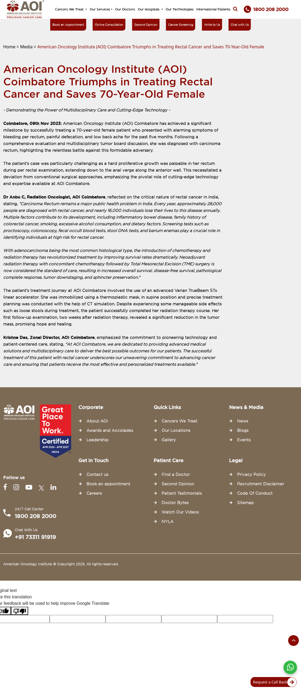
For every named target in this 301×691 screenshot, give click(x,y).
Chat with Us (240, 24)
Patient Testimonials (182, 493)
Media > (28, 47)
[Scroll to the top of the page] (293, 640)
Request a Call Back (273, 682)
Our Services (100, 9)
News (242, 421)
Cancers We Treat (70, 9)
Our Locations (176, 430)
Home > (11, 47)
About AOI (97, 421)
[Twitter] (42, 487)
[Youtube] (30, 487)
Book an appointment (108, 484)
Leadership (97, 440)
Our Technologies (180, 9)
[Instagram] (17, 487)
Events (244, 440)
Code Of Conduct (255, 493)
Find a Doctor (176, 474)
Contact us (97, 474)
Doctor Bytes (175, 503)
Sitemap (245, 503)
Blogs (242, 430)
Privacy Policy (251, 474)
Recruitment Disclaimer (260, 484)
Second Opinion (145, 24)
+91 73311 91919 (35, 537)
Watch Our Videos (180, 512)
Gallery (169, 440)
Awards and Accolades (109, 430)
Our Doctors (125, 9)
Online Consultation (109, 24)
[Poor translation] (19, 611)
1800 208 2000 (35, 516)
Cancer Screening (180, 24)
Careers (94, 493)
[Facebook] (6, 487)
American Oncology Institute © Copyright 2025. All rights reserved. (61, 564)
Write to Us (212, 24)
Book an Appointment (68, 24)
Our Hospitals (149, 9)
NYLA (167, 521)
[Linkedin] (53, 487)
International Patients (213, 9)
